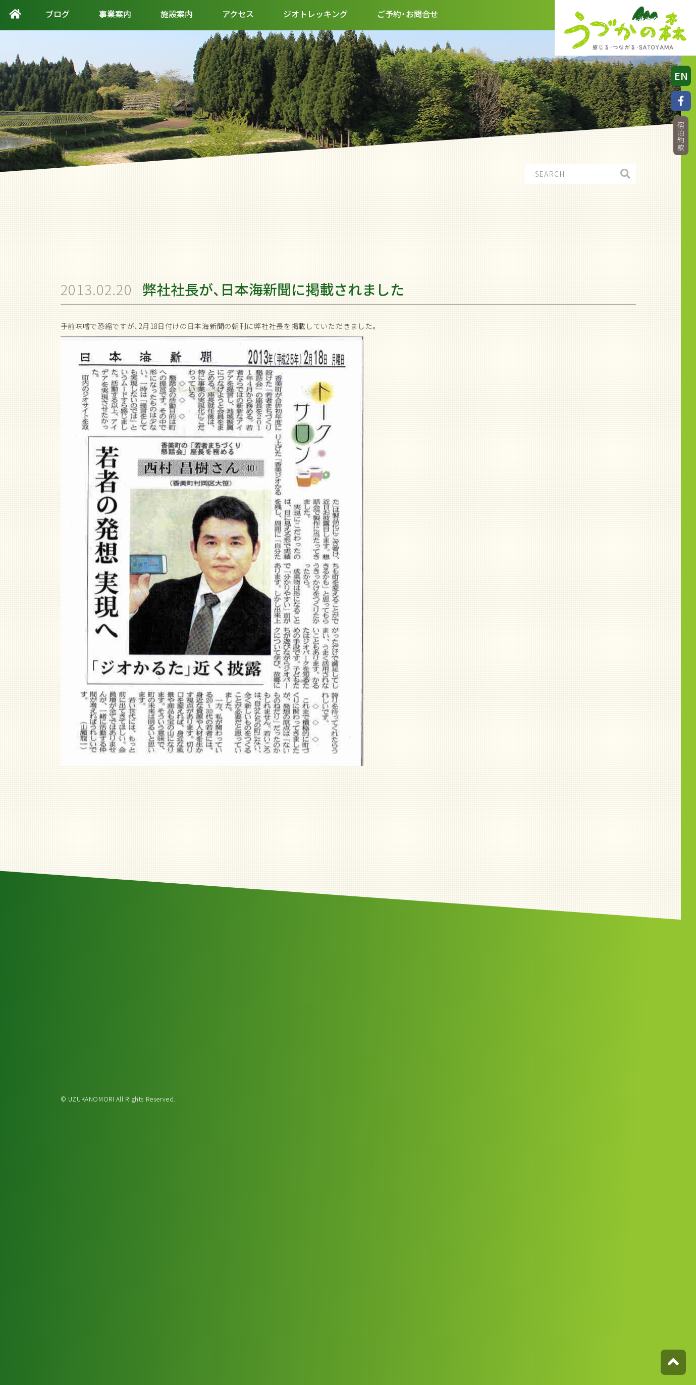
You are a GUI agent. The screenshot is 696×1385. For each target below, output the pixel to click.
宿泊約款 (681, 136)
